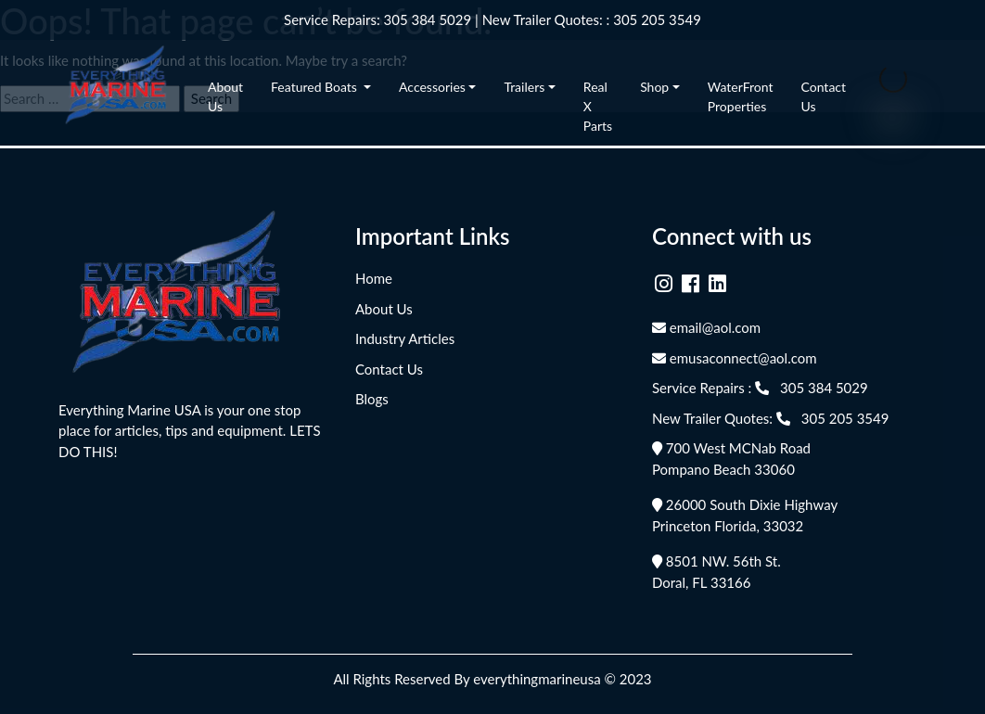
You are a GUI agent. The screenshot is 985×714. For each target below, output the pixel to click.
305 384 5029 (428, 19)
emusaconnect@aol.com (734, 358)
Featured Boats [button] (315, 87)
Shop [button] (654, 87)
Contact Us (824, 96)
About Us (225, 96)
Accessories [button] (432, 87)
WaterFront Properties (741, 96)
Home (373, 278)
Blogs (372, 398)
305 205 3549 (657, 19)
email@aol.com (706, 327)
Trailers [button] (524, 87)
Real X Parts (597, 106)
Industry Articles (404, 338)
